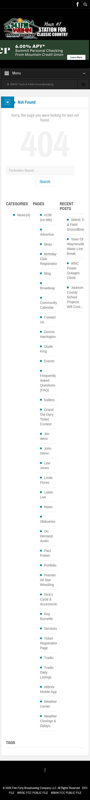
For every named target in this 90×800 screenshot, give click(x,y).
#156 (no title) (46, 217)
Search (45, 181)
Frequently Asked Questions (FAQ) (48, 383)
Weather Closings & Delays (48, 721)
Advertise (47, 234)
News (21, 215)
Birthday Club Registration (49, 259)
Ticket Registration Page (49, 643)
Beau (48, 244)
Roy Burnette (46, 616)
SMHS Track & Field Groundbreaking (32, 84)
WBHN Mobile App (48, 689)
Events (49, 361)
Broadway (47, 288)
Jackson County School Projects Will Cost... (75, 297)
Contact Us (48, 319)
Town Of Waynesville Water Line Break (76, 246)
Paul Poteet (45, 553)
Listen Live (46, 494)
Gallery (49, 400)
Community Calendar (48, 305)
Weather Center (48, 704)
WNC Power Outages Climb (73, 270)
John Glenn (45, 451)
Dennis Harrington (48, 334)
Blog (47, 273)
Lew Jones (45, 465)
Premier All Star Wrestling (48, 580)
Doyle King (46, 349)
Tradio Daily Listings (47, 672)
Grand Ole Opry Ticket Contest (47, 417)
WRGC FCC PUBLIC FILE (32, 793)
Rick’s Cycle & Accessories (49, 599)
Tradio (49, 658)
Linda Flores (46, 480)
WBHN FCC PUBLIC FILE (66, 793)
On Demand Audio (46, 536)
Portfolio (50, 565)
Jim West (44, 436)
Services (50, 628)
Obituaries (47, 521)
